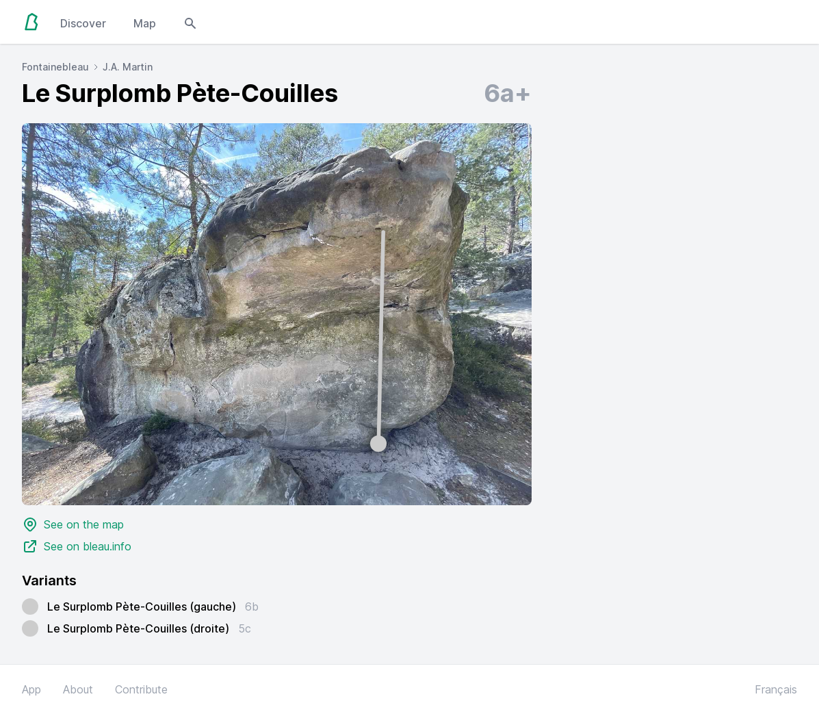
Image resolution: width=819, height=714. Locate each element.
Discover (83, 23)
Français (776, 689)
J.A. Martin (128, 67)
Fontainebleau (55, 67)
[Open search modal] (190, 22)
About (78, 689)
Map (144, 23)
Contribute (141, 689)
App (31, 689)
